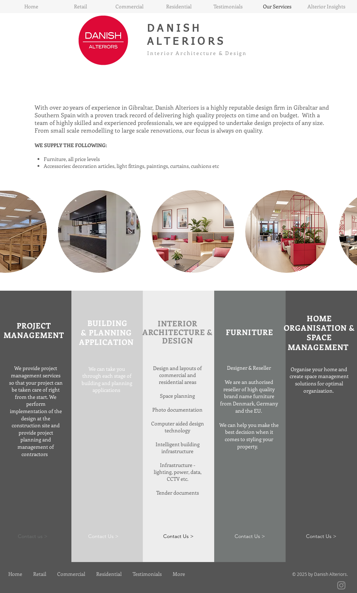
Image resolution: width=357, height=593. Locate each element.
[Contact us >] (32, 536)
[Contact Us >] (103, 536)
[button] (99, 231)
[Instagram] (341, 585)
